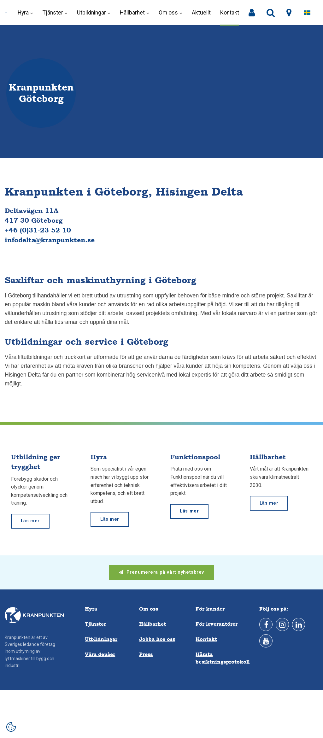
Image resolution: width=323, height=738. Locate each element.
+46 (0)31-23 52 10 (38, 230)
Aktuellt (201, 12)
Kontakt (229, 12)
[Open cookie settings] (11, 727)
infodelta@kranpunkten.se (50, 240)
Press (146, 654)
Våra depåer (100, 654)
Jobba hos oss (157, 639)
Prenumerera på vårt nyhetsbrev (161, 572)
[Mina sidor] (252, 13)
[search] (271, 13)
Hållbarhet (134, 12)
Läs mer (30, 521)
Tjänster (55, 12)
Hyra (25, 12)
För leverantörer (217, 624)
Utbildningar (93, 12)
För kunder (210, 609)
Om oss (170, 12)
